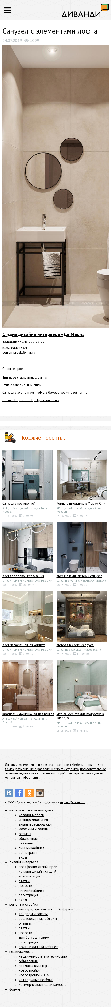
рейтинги (26, 843)
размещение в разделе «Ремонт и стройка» (47, 769)
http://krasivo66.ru (15, 348)
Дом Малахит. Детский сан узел (79, 576)
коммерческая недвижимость (42, 984)
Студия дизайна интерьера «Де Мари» (43, 334)
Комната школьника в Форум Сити (81, 503)
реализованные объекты (38, 918)
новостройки (29, 970)
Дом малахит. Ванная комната (23, 645)
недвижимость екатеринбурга (43, 956)
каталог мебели (31, 814)
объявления (28, 838)
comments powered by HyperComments (30, 400)
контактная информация (22, 777)
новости (25, 885)
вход (23, 857)
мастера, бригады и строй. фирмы (46, 909)
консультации (29, 876)
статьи (24, 880)
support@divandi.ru (72, 802)
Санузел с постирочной (19, 503)
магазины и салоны (34, 829)
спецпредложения (33, 819)
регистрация (28, 852)
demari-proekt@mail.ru (18, 352)
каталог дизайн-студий (37, 871)
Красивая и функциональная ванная (28, 714)
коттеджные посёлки (36, 979)
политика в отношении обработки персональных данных (64, 773)
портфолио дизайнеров (38, 866)
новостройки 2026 (34, 975)
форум (14, 989)
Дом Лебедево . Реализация (23, 576)
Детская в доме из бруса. (75, 645)
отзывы (25, 833)
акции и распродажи (35, 824)
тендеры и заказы (33, 913)
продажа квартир (33, 965)
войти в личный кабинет (38, 946)
